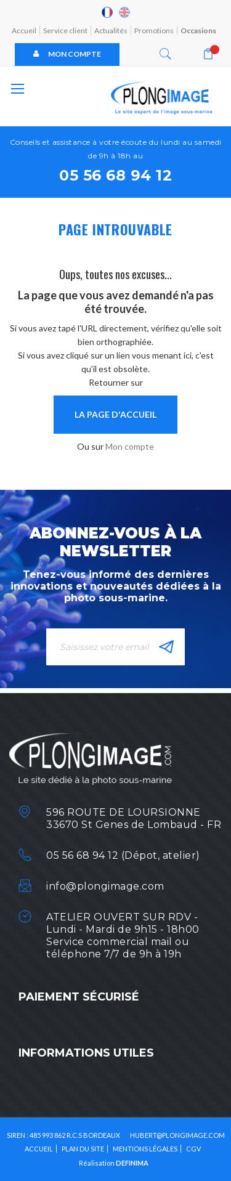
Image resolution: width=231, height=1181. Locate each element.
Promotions (154, 30)
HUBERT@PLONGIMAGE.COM (177, 1135)
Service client (65, 30)
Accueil (24, 30)
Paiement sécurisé (78, 996)
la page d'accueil (115, 414)
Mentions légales (145, 1149)
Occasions (198, 30)
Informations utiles (86, 1052)
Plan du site (83, 1149)
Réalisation (113, 1163)
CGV (193, 1149)
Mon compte (67, 54)
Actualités (111, 30)
